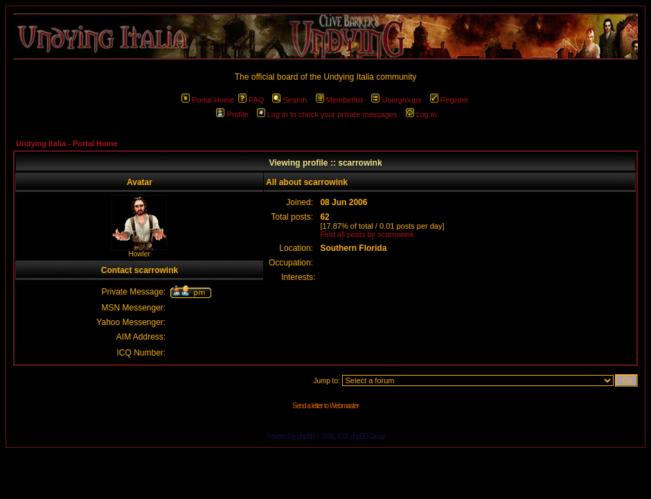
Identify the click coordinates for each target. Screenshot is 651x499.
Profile (232, 114)
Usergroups (396, 100)
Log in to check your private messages (327, 114)
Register (449, 100)
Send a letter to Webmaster (325, 406)
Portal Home (207, 100)
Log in (421, 114)
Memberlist (340, 100)
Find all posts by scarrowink (366, 234)
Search (289, 100)
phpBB (305, 436)
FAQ (251, 100)
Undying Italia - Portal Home (67, 143)
